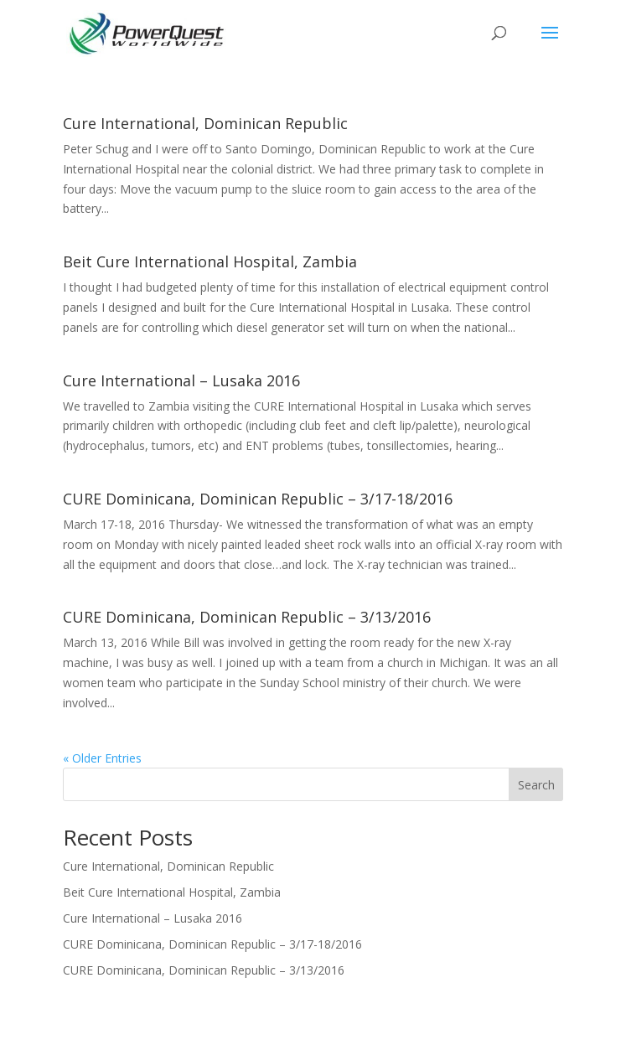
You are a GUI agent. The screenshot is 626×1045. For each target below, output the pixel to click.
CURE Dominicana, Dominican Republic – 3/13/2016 (247, 617)
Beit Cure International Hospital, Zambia (210, 261)
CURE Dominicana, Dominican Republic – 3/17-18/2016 (258, 499)
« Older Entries (102, 758)
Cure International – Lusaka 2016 (181, 380)
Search (536, 785)
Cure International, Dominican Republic (205, 123)
